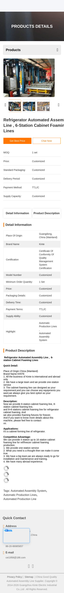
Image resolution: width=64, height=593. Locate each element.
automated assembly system (28, 490)
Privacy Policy (14, 577)
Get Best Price (17, 140)
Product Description (46, 213)
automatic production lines (20, 494)
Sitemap (29, 577)
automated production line (19, 499)
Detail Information (17, 213)
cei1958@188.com (16, 557)
